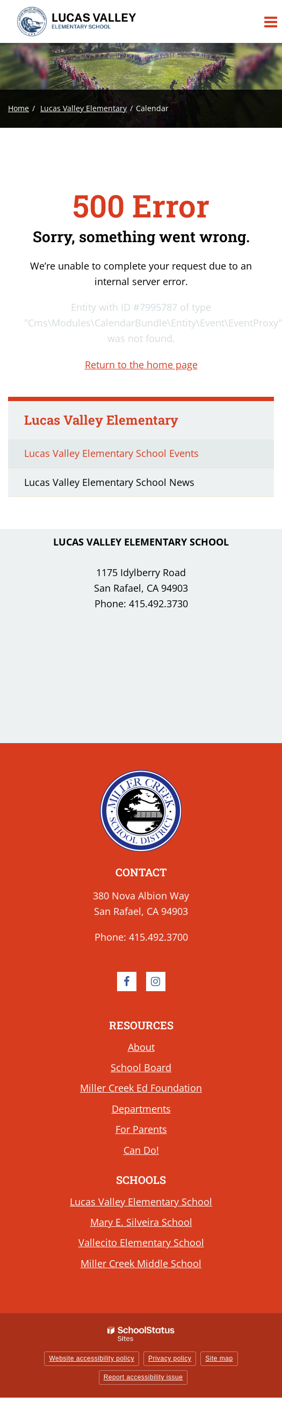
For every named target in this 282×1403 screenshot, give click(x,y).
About (141, 1047)
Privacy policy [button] (169, 1358)
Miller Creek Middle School (141, 1263)
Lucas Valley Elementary (83, 108)
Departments (141, 1108)
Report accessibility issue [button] (143, 1377)
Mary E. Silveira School (141, 1222)
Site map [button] (219, 1358)
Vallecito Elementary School (141, 1242)
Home (18, 108)
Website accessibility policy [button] (91, 1358)
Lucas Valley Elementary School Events (111, 453)
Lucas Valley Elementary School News (109, 482)
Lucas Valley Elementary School (141, 1201)
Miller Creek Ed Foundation (141, 1087)
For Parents (141, 1129)
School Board (141, 1067)
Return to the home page (141, 364)
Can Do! (141, 1150)
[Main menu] (270, 21)
